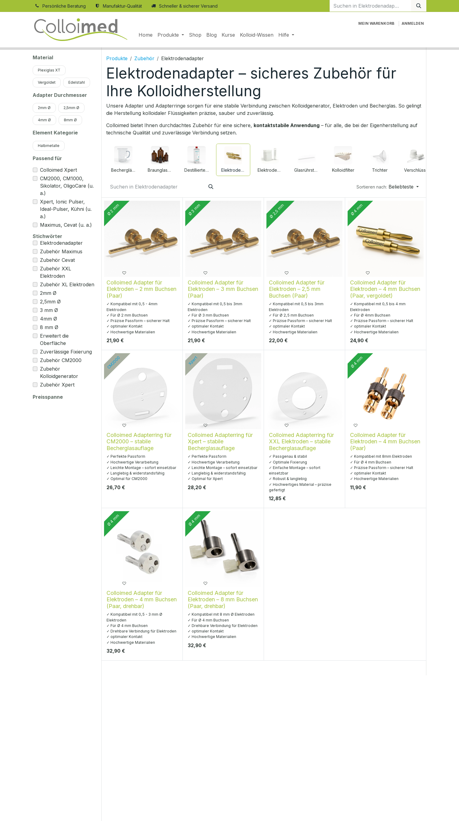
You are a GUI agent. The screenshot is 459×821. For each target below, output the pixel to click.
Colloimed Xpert (58, 170)
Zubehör (144, 58)
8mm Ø (70, 120)
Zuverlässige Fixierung (66, 352)
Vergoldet (47, 82)
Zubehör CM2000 (60, 360)
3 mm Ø (49, 310)
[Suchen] (418, 6)
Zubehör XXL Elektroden (55, 272)
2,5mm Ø (71, 107)
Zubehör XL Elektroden (67, 284)
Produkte (117, 58)
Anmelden (413, 23)
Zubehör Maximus (61, 251)
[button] (387, 186)
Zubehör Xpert (57, 385)
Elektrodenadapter (61, 243)
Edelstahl (76, 82)
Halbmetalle (49, 145)
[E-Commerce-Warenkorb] (376, 23)
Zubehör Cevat (57, 260)
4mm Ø (44, 120)
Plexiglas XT (49, 70)
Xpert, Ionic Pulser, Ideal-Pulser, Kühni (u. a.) (66, 209)
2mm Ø (44, 107)
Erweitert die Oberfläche (54, 339)
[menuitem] (145, 35)
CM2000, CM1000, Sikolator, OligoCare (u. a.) (67, 185)
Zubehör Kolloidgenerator (59, 372)
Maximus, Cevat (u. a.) (66, 225)
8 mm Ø (49, 327)
